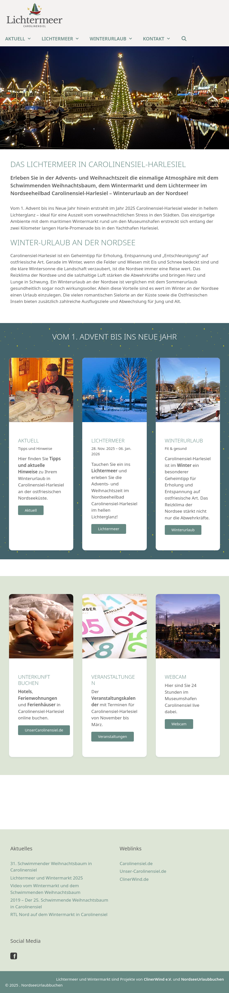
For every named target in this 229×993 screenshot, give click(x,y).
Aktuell (21, 38)
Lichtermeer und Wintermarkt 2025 (46, 878)
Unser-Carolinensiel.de (143, 871)
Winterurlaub (114, 38)
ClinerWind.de (134, 879)
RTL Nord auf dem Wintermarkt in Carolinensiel (59, 914)
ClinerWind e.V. (158, 979)
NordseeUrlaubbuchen (202, 979)
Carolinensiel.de (136, 863)
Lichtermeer (63, 38)
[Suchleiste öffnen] (184, 38)
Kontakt (159, 38)
